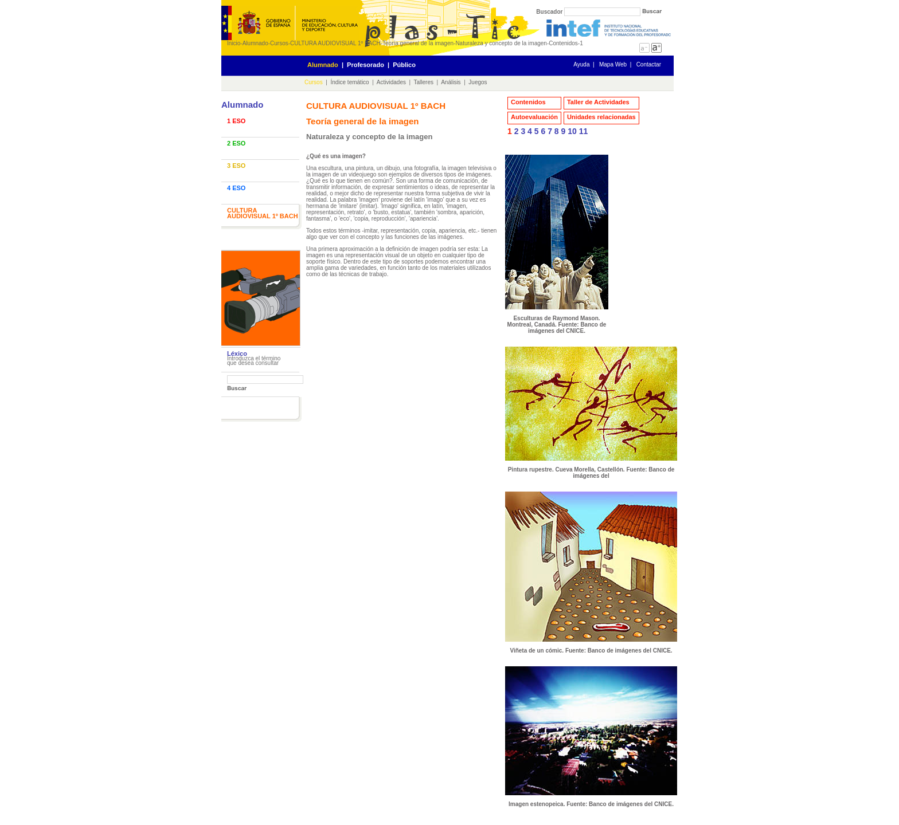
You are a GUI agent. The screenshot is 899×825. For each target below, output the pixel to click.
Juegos (477, 82)
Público (404, 64)
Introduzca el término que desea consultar (253, 360)
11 (583, 131)
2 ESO (236, 143)
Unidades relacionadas (601, 116)
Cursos (279, 43)
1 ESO (236, 120)
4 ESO (236, 187)
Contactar (648, 64)
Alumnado (255, 43)
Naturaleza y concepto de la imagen (501, 43)
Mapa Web (613, 64)
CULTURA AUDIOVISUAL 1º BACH (335, 43)
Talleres (423, 82)
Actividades (391, 82)
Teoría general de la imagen (418, 43)
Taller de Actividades (598, 102)
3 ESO (236, 165)
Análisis (450, 82)
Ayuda (581, 64)
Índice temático (349, 82)
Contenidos (563, 43)
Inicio (233, 43)
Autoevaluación (534, 116)
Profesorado (365, 64)
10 (572, 131)
